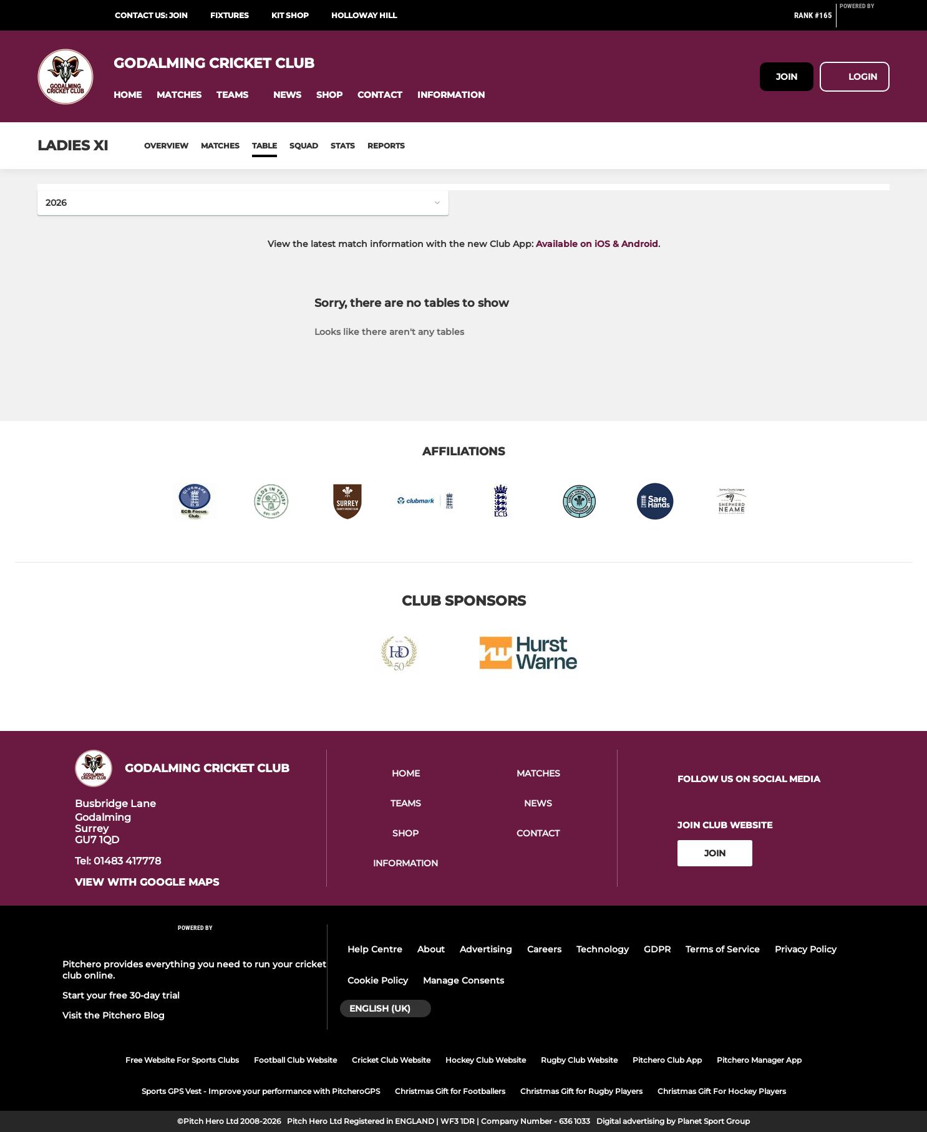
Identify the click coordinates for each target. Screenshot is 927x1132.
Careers (544, 949)
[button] (127, 95)
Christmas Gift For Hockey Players (722, 1091)
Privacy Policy (806, 949)
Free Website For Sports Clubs (182, 1060)
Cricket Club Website (391, 1060)
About (431, 949)
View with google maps (147, 882)
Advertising (486, 949)
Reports (386, 145)
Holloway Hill (364, 15)
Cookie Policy (377, 980)
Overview (166, 145)
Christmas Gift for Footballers (450, 1091)
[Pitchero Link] (865, 20)
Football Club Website (295, 1060)
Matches (220, 145)
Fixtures (229, 15)
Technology (602, 949)
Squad (303, 145)
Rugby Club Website (579, 1060)
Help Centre (374, 949)
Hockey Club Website (485, 1060)
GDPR (657, 949)
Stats (343, 145)
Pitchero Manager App (759, 1060)
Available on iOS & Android (597, 243)
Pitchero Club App (667, 1060)
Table (264, 145)
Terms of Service (723, 949)
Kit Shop (290, 15)
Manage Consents (463, 980)
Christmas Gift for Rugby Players (581, 1091)
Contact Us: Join (151, 15)
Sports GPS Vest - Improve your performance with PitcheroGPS (261, 1091)
